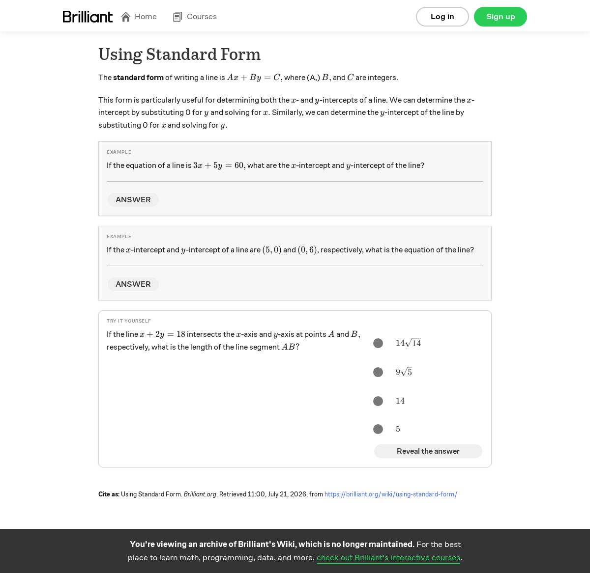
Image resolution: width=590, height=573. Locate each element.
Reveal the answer (428, 451)
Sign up (500, 16)
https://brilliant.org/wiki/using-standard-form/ (391, 494)
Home (138, 16)
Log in (442, 16)
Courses (195, 16)
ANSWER (133, 200)
